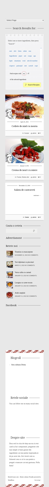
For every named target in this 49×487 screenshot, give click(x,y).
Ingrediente (13, 56)
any (24, 73)
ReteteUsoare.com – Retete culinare (25, 8)
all (28, 73)
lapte (11, 61)
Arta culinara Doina (18, 365)
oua (29, 51)
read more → (37, 195)
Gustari (26, 133)
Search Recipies (34, 85)
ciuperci (12, 66)
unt (25, 56)
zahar (25, 51)
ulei (15, 51)
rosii (23, 61)
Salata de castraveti (24, 190)
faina (19, 51)
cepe (36, 66)
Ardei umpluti (20, 293)
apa (34, 56)
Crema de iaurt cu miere (24, 170)
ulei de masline (32, 61)
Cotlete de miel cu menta (25, 126)
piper (20, 56)
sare (10, 51)
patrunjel (19, 66)
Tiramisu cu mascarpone (24, 252)
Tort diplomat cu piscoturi (24, 262)
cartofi (30, 66)
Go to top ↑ (37, 480)
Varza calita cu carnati (23, 272)
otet (25, 66)
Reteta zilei (25, 177)
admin (34, 133)
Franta (19, 177)
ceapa (30, 56)
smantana (17, 61)
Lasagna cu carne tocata (23, 283)
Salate (27, 217)
